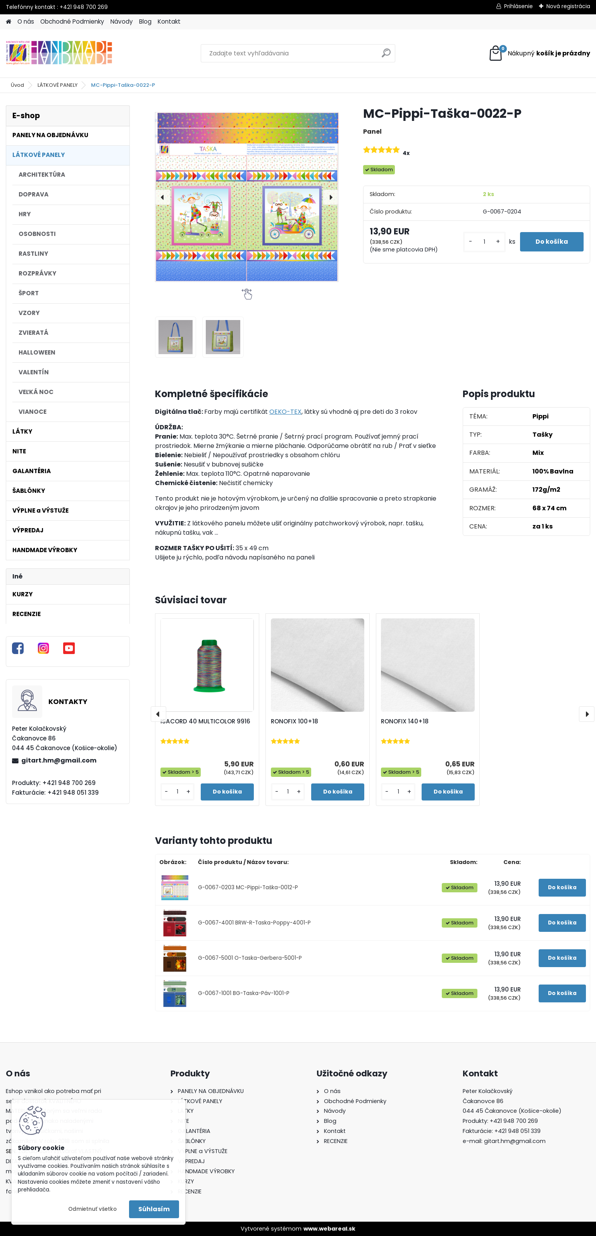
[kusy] (484, 242)
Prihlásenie (518, 6)
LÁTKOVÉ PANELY (58, 85)
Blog (145, 21)
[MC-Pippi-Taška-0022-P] (246, 197)
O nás (25, 21)
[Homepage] (8, 21)
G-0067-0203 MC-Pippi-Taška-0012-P (248, 887)
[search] (386, 56)
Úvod (17, 85)
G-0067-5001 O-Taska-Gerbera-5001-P (250, 958)
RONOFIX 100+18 (294, 721)
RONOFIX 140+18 (405, 721)
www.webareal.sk (329, 1229)
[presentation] (163, 197)
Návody (121, 21)
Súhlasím (154, 1209)
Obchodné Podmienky (72, 21)
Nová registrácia (568, 6)
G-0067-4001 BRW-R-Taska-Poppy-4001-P (254, 922)
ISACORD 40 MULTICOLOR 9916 (205, 721)
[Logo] (59, 53)
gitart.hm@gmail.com (58, 760)
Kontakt (169, 21)
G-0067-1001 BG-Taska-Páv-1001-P (243, 993)
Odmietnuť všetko (92, 1209)
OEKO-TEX (285, 411)
